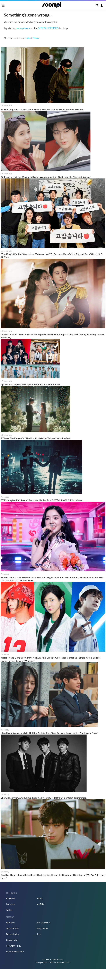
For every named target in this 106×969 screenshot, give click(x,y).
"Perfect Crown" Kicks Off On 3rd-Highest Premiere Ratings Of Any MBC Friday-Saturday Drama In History (52, 336)
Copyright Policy (13, 946)
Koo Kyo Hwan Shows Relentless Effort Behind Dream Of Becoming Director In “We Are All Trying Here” (53, 876)
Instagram (10, 904)
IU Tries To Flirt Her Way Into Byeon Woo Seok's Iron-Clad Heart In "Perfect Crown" (45, 176)
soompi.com (23, 28)
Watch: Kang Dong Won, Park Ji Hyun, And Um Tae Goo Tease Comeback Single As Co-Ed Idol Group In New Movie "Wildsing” (50, 659)
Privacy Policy (12, 934)
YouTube (40, 904)
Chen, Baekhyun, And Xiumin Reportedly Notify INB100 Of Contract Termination (44, 797)
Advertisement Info (15, 951)
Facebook (10, 898)
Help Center (42, 928)
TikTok (40, 898)
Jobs (39, 934)
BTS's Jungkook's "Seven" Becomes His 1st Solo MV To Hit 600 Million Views (41, 500)
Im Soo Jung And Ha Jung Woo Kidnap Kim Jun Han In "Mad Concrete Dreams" (42, 109)
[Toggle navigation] (3, 5)
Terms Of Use (12, 928)
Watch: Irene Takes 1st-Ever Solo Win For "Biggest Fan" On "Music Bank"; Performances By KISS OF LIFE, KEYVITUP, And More (52, 579)
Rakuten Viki (59, 962)
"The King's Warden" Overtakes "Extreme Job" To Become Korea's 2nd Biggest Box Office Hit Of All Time (52, 256)
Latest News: (32, 38)
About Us (10, 922)
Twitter (9, 910)
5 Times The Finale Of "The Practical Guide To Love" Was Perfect (35, 438)
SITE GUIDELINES (48, 28)
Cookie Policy (12, 940)
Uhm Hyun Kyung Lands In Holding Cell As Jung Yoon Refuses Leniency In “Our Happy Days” (49, 733)
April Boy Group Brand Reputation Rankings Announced (30, 384)
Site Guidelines (43, 922)
